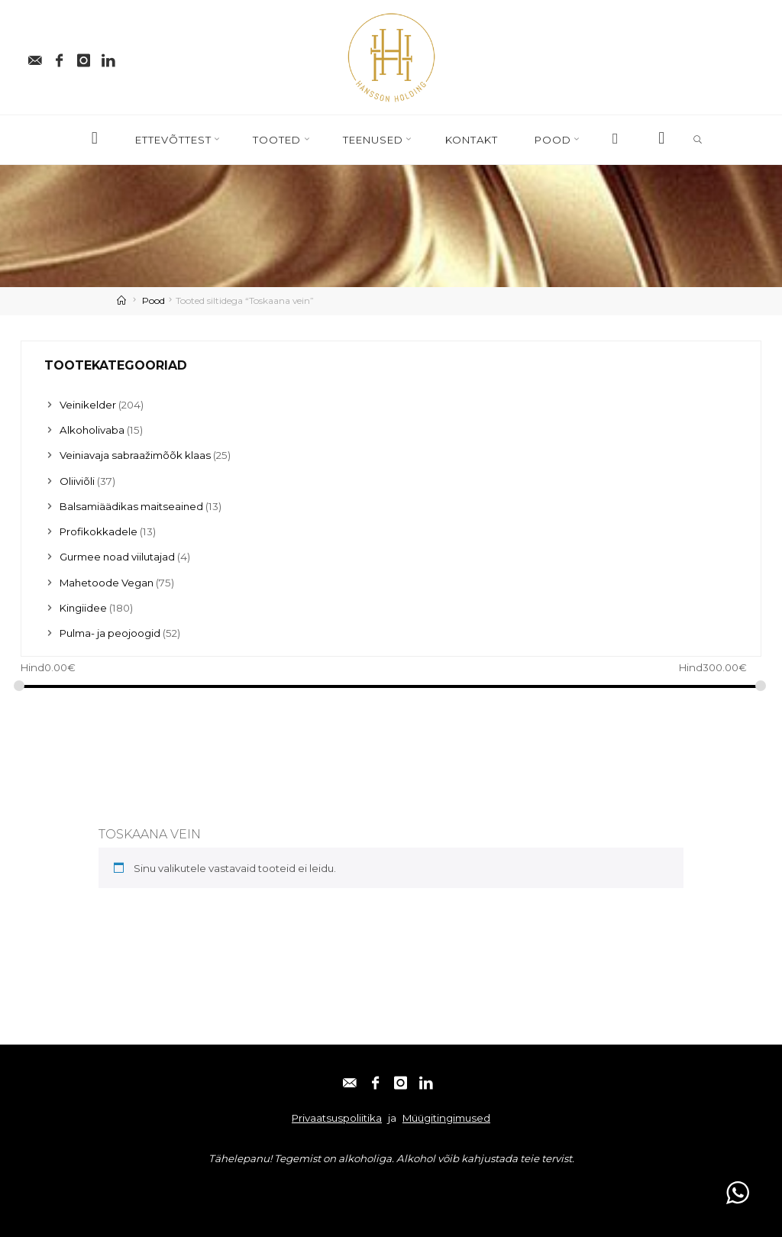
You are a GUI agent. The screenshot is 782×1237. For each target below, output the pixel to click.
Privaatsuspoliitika (337, 1118)
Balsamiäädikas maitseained (132, 506)
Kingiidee (84, 608)
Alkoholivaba (92, 430)
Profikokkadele (98, 531)
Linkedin (211, 1187)
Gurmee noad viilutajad (118, 557)
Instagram (153, 1187)
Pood (153, 300)
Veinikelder (88, 405)
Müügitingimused (446, 1118)
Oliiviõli (77, 481)
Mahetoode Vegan (107, 583)
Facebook (94, 1187)
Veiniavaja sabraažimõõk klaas (136, 455)
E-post (43, 1187)
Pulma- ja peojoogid (110, 633)
